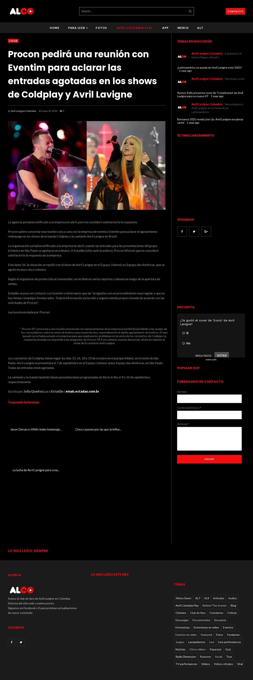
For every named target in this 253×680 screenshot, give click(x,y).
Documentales (202, 608)
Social (218, 644)
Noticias (181, 637)
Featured (206, 622)
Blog (233, 593)
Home (54, 27)
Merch (183, 27)
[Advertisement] (210, 271)
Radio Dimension (186, 644)
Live (211, 630)
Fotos (101, 27)
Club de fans (198, 600)
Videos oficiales (223, 652)
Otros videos (198, 637)
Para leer (78, 27)
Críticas (232, 600)
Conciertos (216, 600)
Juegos (180, 630)
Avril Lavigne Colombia (23, 111)
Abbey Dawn (183, 586)
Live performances (229, 630)
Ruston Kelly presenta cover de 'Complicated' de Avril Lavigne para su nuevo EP (210, 94)
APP (165, 27)
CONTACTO (235, 11)
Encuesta (220, 608)
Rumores (205, 644)
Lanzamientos (196, 630)
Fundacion (233, 622)
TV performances (186, 652)
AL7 (200, 27)
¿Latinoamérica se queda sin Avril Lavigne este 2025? (209, 67)
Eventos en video (186, 622)
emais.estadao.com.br (82, 391)
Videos (205, 652)
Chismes (181, 600)
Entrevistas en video (206, 615)
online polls (211, 359)
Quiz (228, 637)
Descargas (182, 608)
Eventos (228, 615)
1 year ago (185, 70)
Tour (13, 40)
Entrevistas (183, 615)
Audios (232, 586)
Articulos (218, 586)
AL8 (206, 586)
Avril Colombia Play (135, 27)
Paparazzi (215, 637)
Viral (240, 652)
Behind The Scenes (215, 593)
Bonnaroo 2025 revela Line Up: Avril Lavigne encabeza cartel (210, 121)
